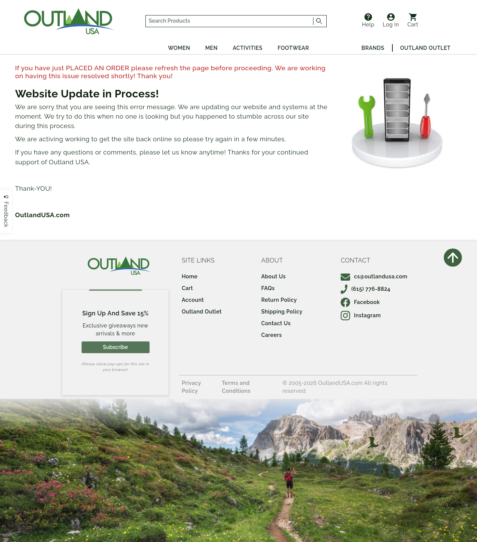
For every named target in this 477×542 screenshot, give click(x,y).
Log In (391, 20)
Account (193, 300)
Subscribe (115, 347)
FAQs (268, 288)
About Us (273, 276)
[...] (229, 21)
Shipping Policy (282, 312)
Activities (247, 48)
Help (368, 20)
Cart (413, 20)
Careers (271, 335)
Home (190, 276)
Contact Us (276, 323)
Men (211, 48)
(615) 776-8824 (366, 289)
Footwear (293, 48)
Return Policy (279, 300)
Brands (372, 48)
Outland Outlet (425, 48)
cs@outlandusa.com (374, 276)
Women (179, 48)
